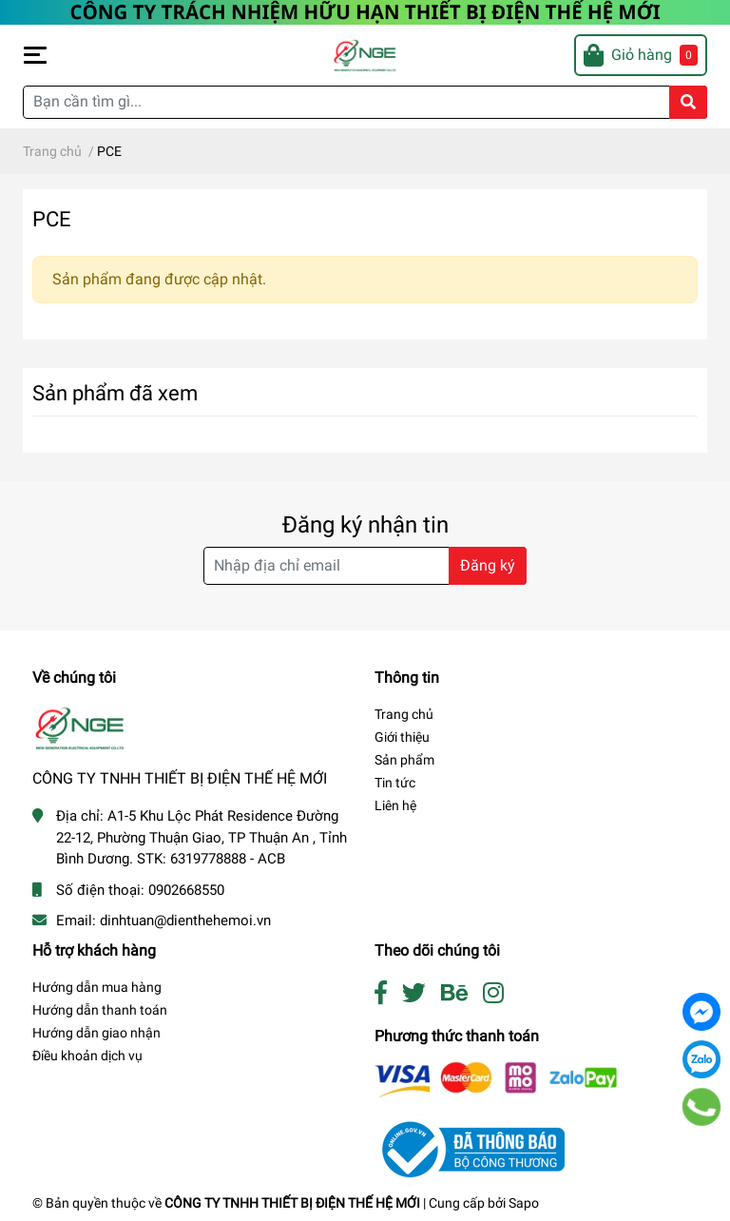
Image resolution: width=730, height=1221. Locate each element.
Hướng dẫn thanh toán (99, 1010)
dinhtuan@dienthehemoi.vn (185, 920)
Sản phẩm (404, 759)
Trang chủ (404, 714)
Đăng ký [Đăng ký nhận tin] (487, 565)
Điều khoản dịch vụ (87, 1055)
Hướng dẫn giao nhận (96, 1032)
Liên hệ (395, 805)
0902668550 (186, 890)
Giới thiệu (402, 737)
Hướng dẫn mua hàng (97, 987)
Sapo (524, 1203)
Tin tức (395, 782)
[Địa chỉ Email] (365, 566)
